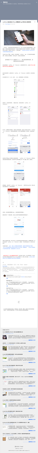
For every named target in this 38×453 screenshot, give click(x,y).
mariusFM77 (21, 448)
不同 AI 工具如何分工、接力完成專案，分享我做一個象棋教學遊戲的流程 (16, 433)
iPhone (21, 264)
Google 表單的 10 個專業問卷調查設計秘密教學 (12, 400)
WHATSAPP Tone (9, 288)
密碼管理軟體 (10, 264)
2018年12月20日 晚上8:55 (17, 275)
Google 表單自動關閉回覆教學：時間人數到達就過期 (13, 354)
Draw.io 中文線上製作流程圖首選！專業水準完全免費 (13, 365)
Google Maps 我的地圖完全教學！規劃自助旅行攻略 (12, 411)
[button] (34, 22)
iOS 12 (15, 264)
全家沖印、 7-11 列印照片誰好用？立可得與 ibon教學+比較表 (14, 343)
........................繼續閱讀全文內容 (29, 340)
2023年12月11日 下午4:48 (16, 280)
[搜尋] (36, 2)
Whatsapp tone (9, 280)
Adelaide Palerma (9, 275)
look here (23, 276)
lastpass (25, 264)
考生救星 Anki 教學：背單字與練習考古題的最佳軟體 (13, 388)
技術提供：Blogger (19, 446)
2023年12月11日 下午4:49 (16, 288)
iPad (18, 264)
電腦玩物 (5, 2)
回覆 (7, 278)
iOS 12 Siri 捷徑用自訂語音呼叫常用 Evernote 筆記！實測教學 (14, 247)
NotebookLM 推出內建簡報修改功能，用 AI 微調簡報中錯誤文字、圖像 (16, 422)
